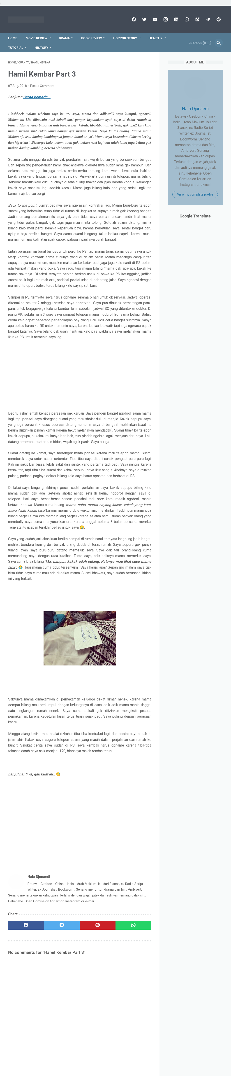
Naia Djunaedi (195, 108)
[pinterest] (218, 19)
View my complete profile (195, 194)
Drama (64, 38)
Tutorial (15, 47)
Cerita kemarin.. (37, 97)
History (41, 47)
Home (12, 38)
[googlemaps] (197, 19)
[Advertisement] (79, 375)
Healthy (155, 38)
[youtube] (154, 19)
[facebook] (133, 19)
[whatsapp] (186, 19)
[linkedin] (175, 19)
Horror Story (125, 38)
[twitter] (144, 19)
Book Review (91, 38)
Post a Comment (42, 86)
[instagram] (165, 19)
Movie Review (36, 38)
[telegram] (207, 19)
